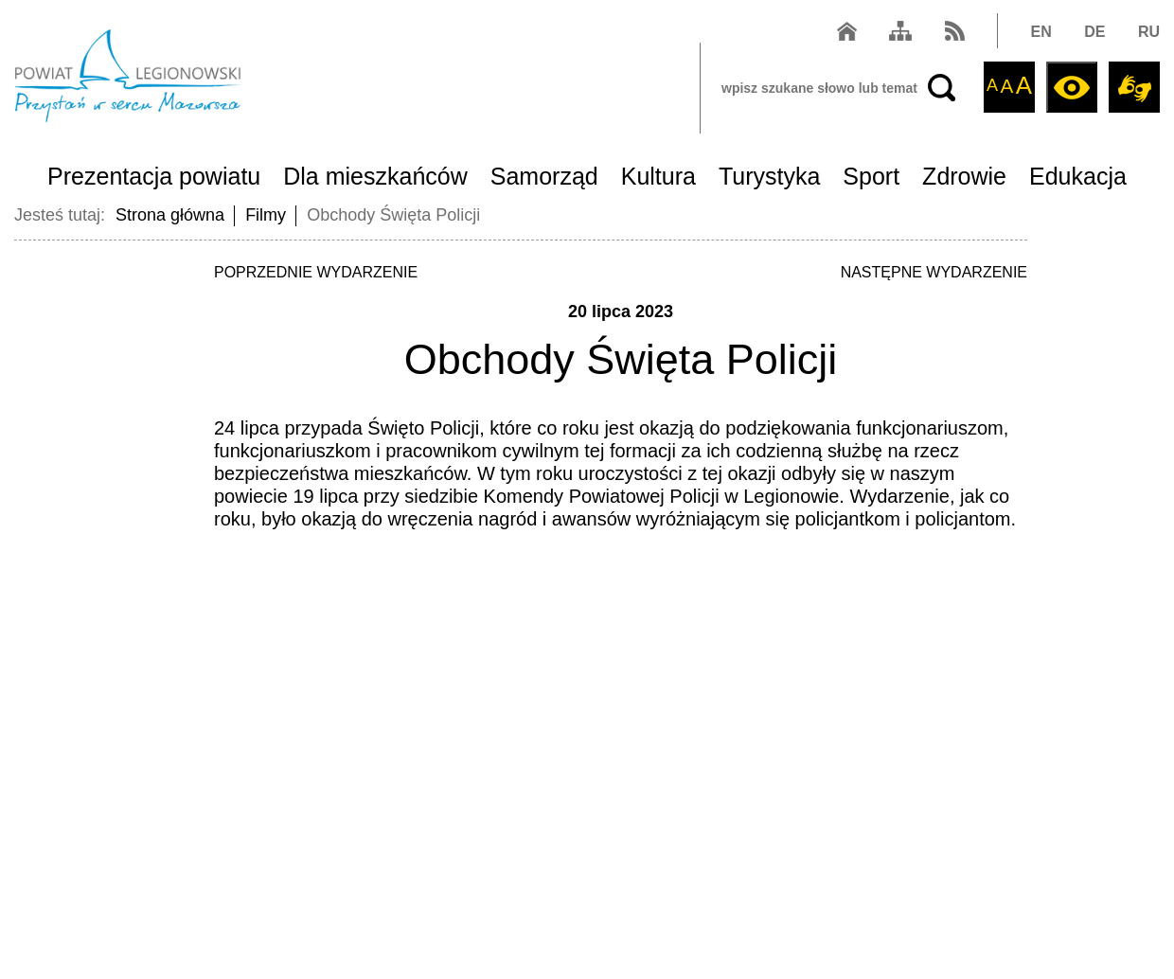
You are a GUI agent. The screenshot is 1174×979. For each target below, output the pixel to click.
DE (1094, 32)
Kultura (658, 176)
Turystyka (769, 176)
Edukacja (1078, 176)
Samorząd (544, 176)
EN (1041, 32)
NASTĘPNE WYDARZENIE (934, 272)
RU (1149, 32)
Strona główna (170, 214)
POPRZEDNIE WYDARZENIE (316, 272)
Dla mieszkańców (375, 176)
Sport (871, 176)
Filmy (265, 214)
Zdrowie (964, 176)
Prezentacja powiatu (153, 176)
